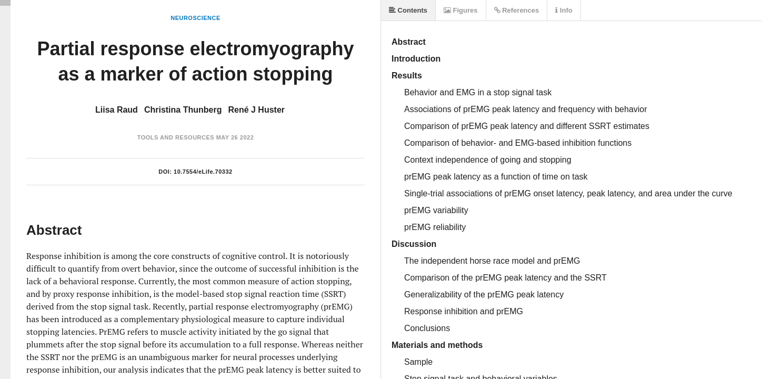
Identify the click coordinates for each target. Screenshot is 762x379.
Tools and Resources (175, 137)
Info (563, 10)
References (516, 10)
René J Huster (256, 109)
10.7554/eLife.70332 (203, 171)
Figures (461, 10)
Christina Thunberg (183, 109)
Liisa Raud (116, 109)
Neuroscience (195, 18)
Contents (408, 10)
